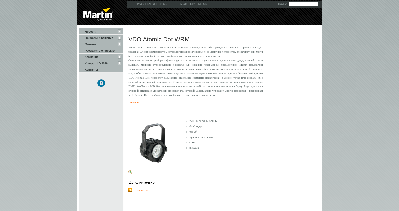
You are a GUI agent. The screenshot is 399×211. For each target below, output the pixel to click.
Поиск (282, 4)
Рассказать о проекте (97, 50)
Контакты (88, 69)
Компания (88, 57)
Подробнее (134, 101)
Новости (87, 31)
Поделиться (140, 189)
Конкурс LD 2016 (93, 63)
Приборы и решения (96, 38)
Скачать (87, 44)
